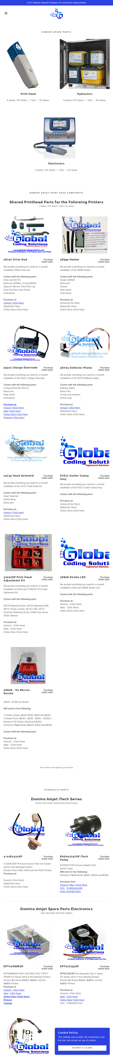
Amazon (8, 303)
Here (21, 990)
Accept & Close (82, 1048)
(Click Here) (18, 303)
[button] (5, 13)
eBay (6, 411)
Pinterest (8, 418)
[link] (56, 13)
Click (16, 990)
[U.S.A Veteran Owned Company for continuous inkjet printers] (56, 2)
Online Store (10, 414)
